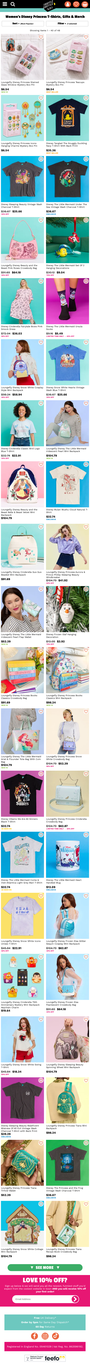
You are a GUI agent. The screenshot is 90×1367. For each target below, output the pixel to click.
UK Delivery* (45, 1317)
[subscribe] (75, 1299)
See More (44, 1267)
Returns (45, 1326)
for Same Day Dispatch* (45, 1322)
